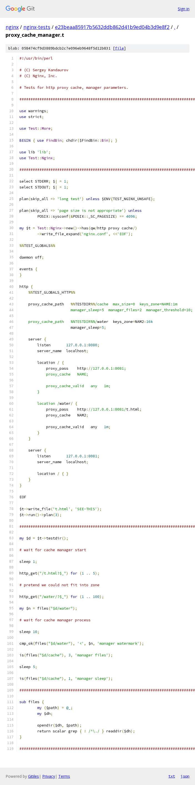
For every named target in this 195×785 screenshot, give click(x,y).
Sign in (183, 8)
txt (171, 776)
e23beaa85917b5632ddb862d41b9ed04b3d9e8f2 (112, 27)
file (119, 48)
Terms (64, 776)
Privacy (48, 776)
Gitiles (33, 776)
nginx (12, 27)
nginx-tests (36, 27)
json (185, 776)
